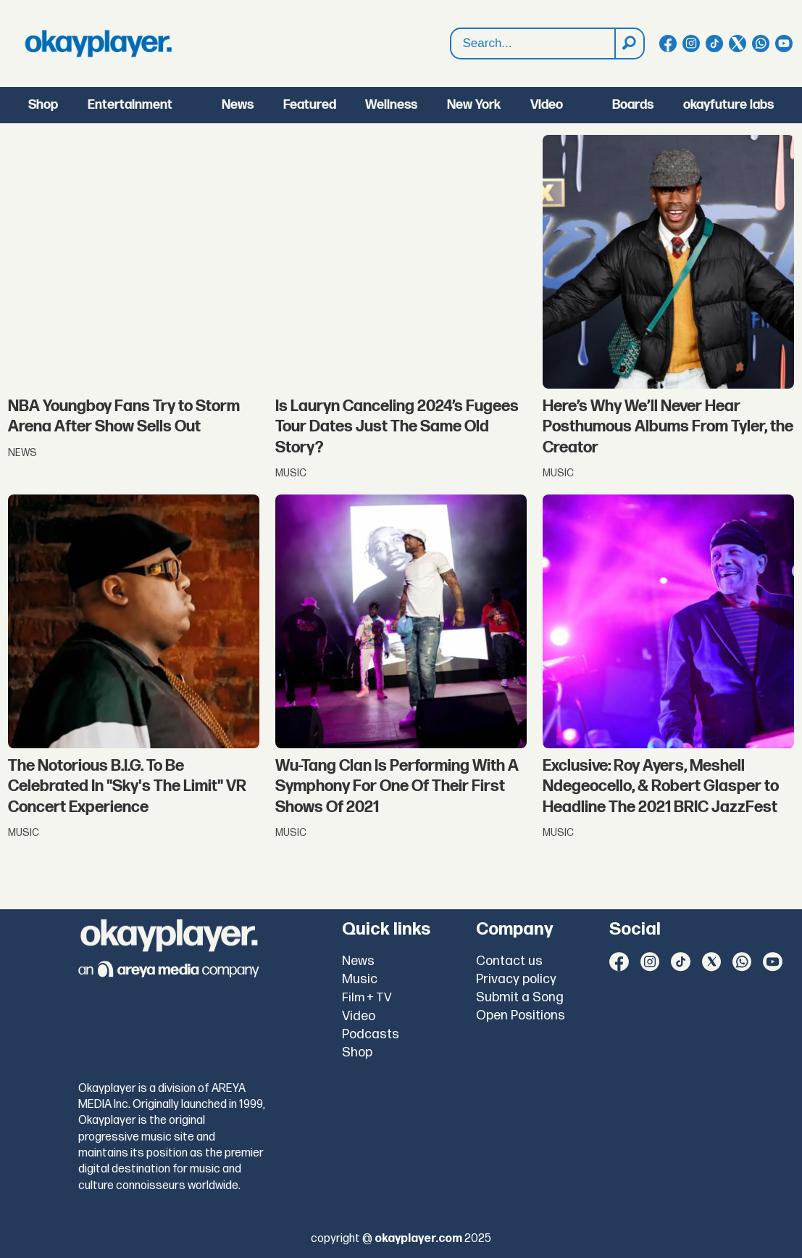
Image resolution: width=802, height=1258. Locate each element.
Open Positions (520, 1015)
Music (359, 979)
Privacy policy (516, 979)
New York (474, 104)
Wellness (391, 104)
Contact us (509, 961)
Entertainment (130, 104)
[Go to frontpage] (98, 43)
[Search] (628, 43)
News (238, 104)
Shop (43, 104)
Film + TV (367, 997)
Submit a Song (520, 997)
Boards (632, 104)
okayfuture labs (728, 104)
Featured (309, 104)
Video (546, 104)
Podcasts (370, 1034)
